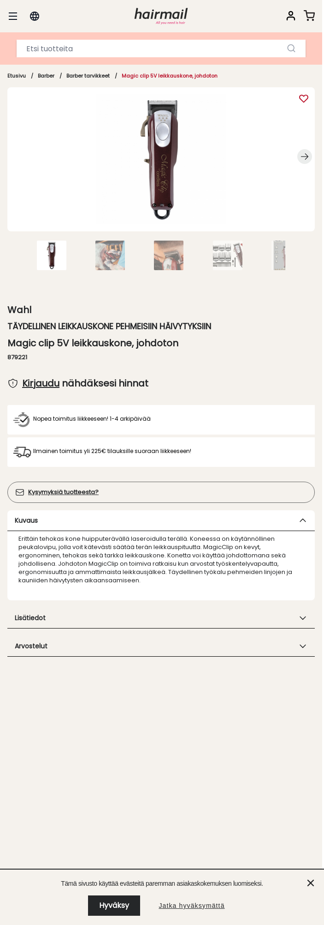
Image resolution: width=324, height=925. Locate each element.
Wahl (19, 309)
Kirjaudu (40, 383)
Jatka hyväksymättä (191, 905)
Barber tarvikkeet (88, 75)
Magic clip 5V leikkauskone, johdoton (170, 75)
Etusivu (16, 75)
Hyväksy (114, 905)
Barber (46, 75)
